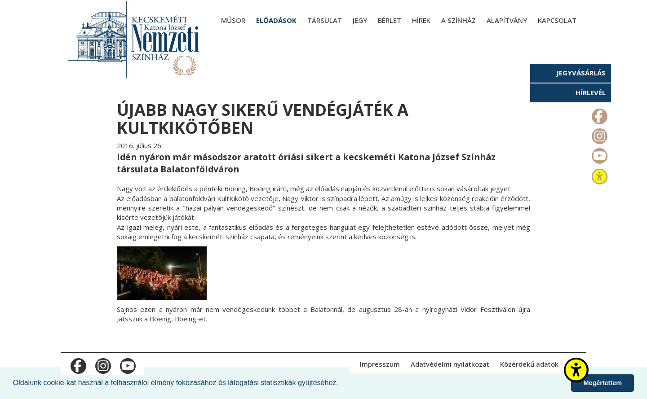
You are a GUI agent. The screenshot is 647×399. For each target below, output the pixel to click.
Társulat (324, 20)
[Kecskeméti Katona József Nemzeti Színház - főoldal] (134, 39)
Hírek (421, 20)
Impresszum (380, 364)
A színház (458, 20)
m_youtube (598, 154)
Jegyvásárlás (581, 72)
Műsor (233, 20)
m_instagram (598, 134)
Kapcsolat (557, 20)
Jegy (360, 20)
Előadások (276, 20)
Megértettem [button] (602, 382)
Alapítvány (507, 20)
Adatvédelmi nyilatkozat (450, 364)
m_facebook (598, 114)
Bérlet (389, 20)
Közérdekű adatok (529, 364)
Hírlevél (591, 92)
